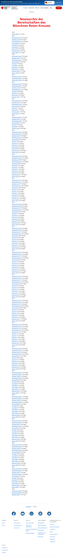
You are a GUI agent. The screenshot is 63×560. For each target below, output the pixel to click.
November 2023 (16, 78)
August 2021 (15, 106)
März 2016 (15, 221)
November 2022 (16, 86)
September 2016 (16, 210)
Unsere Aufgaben (44, 8)
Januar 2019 (15, 152)
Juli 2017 (14, 189)
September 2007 (16, 426)
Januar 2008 (15, 417)
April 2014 (14, 267)
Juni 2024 (14, 65)
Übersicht (52, 524)
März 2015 (15, 245)
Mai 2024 (14, 67)
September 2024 (16, 60)
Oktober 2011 (16, 328)
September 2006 (16, 450)
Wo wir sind (16, 527)
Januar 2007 (15, 441)
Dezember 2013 (16, 276)
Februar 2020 (15, 128)
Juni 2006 (14, 456)
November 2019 (16, 134)
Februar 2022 (15, 97)
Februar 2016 (15, 223)
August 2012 (15, 308)
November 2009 (16, 374)
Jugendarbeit (41, 530)
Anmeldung (52, 529)
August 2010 (15, 356)
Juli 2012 (14, 309)
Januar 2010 (15, 369)
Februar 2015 (15, 247)
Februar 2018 (15, 174)
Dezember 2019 (16, 132)
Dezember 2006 (16, 444)
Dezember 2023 (16, 76)
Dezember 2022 (16, 84)
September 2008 (16, 402)
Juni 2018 (14, 167)
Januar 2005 (15, 487)
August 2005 (15, 476)
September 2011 (16, 330)
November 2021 (16, 100)
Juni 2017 (14, 191)
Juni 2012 (14, 311)
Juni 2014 (14, 263)
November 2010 (16, 350)
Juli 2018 (14, 165)
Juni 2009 (14, 383)
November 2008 (16, 398)
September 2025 (16, 41)
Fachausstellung (53, 534)
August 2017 (15, 187)
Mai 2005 (14, 480)
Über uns (37, 8)
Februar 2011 (15, 343)
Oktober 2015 (16, 232)
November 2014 (16, 254)
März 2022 (15, 95)
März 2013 (15, 293)
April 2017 (14, 195)
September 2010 (16, 354)
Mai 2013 (14, 289)
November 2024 (16, 56)
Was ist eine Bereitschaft (29, 526)
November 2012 (16, 302)
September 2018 (16, 161)
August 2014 (15, 260)
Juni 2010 (14, 359)
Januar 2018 (15, 176)
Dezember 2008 (16, 396)
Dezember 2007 (16, 420)
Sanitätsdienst (41, 522)
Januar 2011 (15, 345)
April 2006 (14, 459)
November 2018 (16, 158)
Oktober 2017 (16, 184)
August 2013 (15, 284)
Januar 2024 (15, 73)
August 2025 (15, 43)
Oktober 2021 (16, 102)
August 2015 (15, 235)
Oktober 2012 (16, 304)
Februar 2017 (15, 198)
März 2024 (15, 69)
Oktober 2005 (16, 472)
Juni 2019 (14, 143)
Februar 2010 (15, 367)
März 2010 (15, 365)
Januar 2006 (15, 465)
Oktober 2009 (16, 376)
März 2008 (15, 413)
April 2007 (14, 435)
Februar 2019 (15, 150)
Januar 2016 (15, 224)
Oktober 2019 (16, 136)
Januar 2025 (15, 52)
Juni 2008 (14, 408)
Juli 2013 (14, 285)
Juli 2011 (14, 334)
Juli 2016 (14, 213)
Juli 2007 (14, 430)
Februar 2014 (15, 271)
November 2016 (16, 206)
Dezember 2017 (16, 180)
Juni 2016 (14, 215)
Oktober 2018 (16, 160)
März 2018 (15, 173)
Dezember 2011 (16, 324)
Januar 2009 (15, 393)
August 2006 (15, 452)
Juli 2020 (14, 124)
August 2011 (15, 332)
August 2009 (15, 380)
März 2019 (15, 149)
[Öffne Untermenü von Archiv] (31, 11)
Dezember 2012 (16, 300)
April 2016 (14, 219)
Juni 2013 (14, 287)
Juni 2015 (14, 239)
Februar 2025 (15, 50)
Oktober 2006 (16, 448)
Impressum (4, 547)
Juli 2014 (14, 261)
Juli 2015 (14, 237)
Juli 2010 (14, 358)
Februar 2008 (15, 415)
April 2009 (14, 387)
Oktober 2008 (16, 400)
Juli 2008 (14, 406)
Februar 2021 (15, 112)
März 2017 (15, 197)
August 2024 (15, 62)
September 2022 (16, 89)
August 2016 (15, 211)
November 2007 (16, 422)
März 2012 (15, 317)
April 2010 (14, 363)
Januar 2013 (15, 297)
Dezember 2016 (16, 204)
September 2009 (16, 378)
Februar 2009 (15, 391)
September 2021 (16, 104)
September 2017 (16, 186)
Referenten (52, 539)
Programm (52, 536)
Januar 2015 (15, 248)
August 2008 (15, 404)
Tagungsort (52, 541)
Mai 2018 (14, 169)
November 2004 (16, 493)
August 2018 (15, 163)
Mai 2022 (14, 93)
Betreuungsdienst (42, 525)
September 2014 (16, 258)
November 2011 (16, 326)
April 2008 (14, 411)
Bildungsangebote (30, 533)
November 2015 (16, 230)
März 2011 (15, 341)
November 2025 (16, 38)
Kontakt (4, 552)
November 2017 (16, 182)
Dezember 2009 (16, 372)
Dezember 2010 (16, 348)
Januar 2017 (15, 200)
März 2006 (15, 461)
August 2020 (15, 123)
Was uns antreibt (30, 522)
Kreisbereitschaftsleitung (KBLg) (31, 530)
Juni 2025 (14, 45)
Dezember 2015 (16, 228)
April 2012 (14, 315)
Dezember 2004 (16, 491)
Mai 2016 (14, 217)
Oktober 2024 (16, 58)
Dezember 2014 (16, 252)
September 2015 (16, 234)
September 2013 (16, 282)
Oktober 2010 (16, 352)
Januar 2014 (15, 272)
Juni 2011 (14, 335)
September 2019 (16, 137)
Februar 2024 (15, 71)
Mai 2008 (14, 409)
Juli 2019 (14, 141)
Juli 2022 (14, 91)
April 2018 (14, 171)
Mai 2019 (14, 145)
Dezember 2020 (16, 117)
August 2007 (15, 428)
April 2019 (14, 147)
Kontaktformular (18, 525)
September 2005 (16, 474)
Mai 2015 (14, 241)
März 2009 (15, 389)
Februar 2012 (15, 319)
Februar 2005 (15, 485)
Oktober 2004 (16, 494)
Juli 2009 (14, 382)
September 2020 (16, 121)
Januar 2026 (15, 34)
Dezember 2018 (16, 156)
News (3, 522)
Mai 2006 (14, 457)
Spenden (59, 7)
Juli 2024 (14, 63)
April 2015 (14, 243)
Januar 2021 (15, 113)
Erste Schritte (17, 522)
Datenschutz (5, 550)
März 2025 (15, 49)
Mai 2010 (14, 361)
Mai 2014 (14, 265)
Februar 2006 (15, 463)
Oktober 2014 (16, 256)
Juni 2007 (14, 432)
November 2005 (16, 470)
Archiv (3, 525)
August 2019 (15, 139)
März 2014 (15, 269)
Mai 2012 (14, 313)
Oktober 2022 (16, 87)
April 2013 (14, 291)
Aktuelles (25, 8)
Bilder (51, 531)
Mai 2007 (14, 433)
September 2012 (16, 306)
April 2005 (14, 481)
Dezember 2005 (16, 469)
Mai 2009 (14, 385)
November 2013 (16, 278)
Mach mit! (31, 8)
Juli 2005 (14, 478)
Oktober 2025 (16, 39)
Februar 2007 (15, 439)
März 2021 (15, 110)
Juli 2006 (14, 454)
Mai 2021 (14, 108)
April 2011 (14, 339)
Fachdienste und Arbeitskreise (42, 533)
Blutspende (40, 536)
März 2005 (15, 483)
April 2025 (14, 47)
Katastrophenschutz (42, 527)
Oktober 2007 (16, 424)
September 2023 (16, 80)
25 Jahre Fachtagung (54, 526)
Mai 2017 (14, 193)
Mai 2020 (14, 126)
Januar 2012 (15, 321)
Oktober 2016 (16, 208)
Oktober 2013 (16, 280)
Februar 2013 (15, 295)
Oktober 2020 (16, 119)
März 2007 (15, 437)
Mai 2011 (14, 337)
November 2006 (16, 446)
